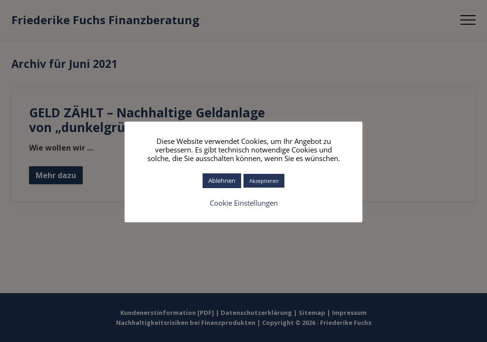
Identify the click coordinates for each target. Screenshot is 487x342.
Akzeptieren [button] (264, 180)
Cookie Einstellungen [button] (244, 203)
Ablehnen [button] (221, 180)
